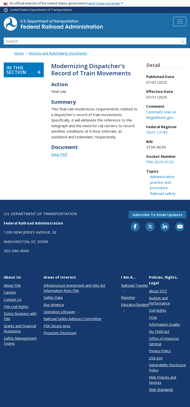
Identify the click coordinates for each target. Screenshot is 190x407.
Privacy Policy (160, 350)
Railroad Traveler (134, 288)
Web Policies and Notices (162, 380)
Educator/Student (135, 307)
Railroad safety (163, 193)
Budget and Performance (159, 300)
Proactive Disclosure (60, 332)
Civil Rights (157, 310)
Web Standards (161, 389)
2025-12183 (157, 132)
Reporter (128, 297)
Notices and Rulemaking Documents (58, 53)
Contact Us (13, 299)
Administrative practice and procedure (162, 182)
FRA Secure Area (57, 326)
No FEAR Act (159, 331)
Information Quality (164, 324)
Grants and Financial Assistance (20, 328)
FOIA (153, 317)
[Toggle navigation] (179, 21)
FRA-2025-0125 (160, 161)
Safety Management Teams (20, 341)
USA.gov (156, 358)
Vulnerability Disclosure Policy (167, 367)
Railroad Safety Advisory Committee (72, 318)
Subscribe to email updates (157, 214)
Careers (10, 292)
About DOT (158, 291)
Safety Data (53, 297)
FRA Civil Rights (16, 306)
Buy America (54, 304)
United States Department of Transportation (41, 10)
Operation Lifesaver (62, 311)
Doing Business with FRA (20, 316)
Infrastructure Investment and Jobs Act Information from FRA (74, 288)
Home (19, 53)
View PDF (59, 154)
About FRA (12, 285)
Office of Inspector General (164, 341)
